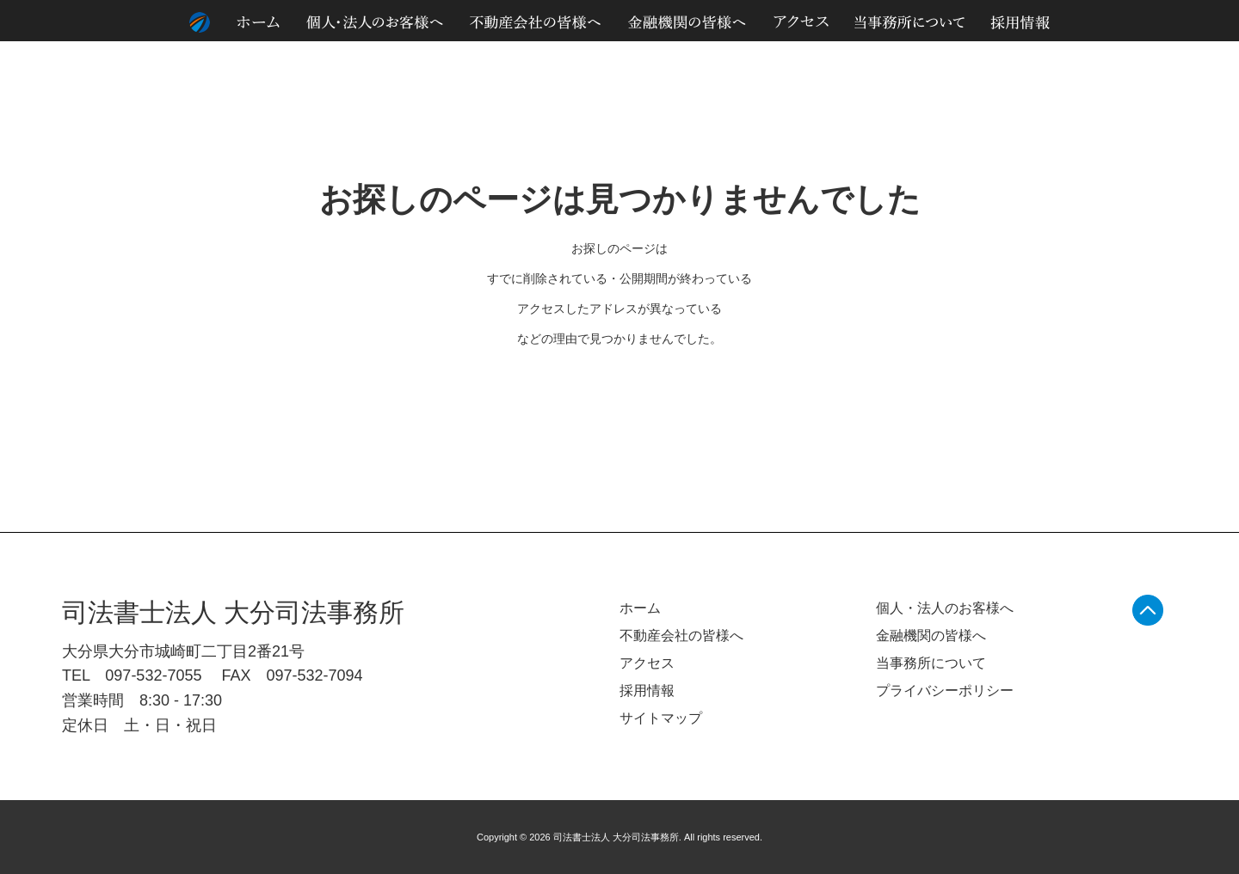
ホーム (640, 608)
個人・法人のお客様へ (945, 608)
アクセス (647, 663)
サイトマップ (1165, 59)
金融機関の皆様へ (931, 635)
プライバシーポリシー (945, 690)
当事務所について (931, 663)
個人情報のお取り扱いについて (1046, 59)
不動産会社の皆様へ (681, 635)
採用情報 (647, 690)
